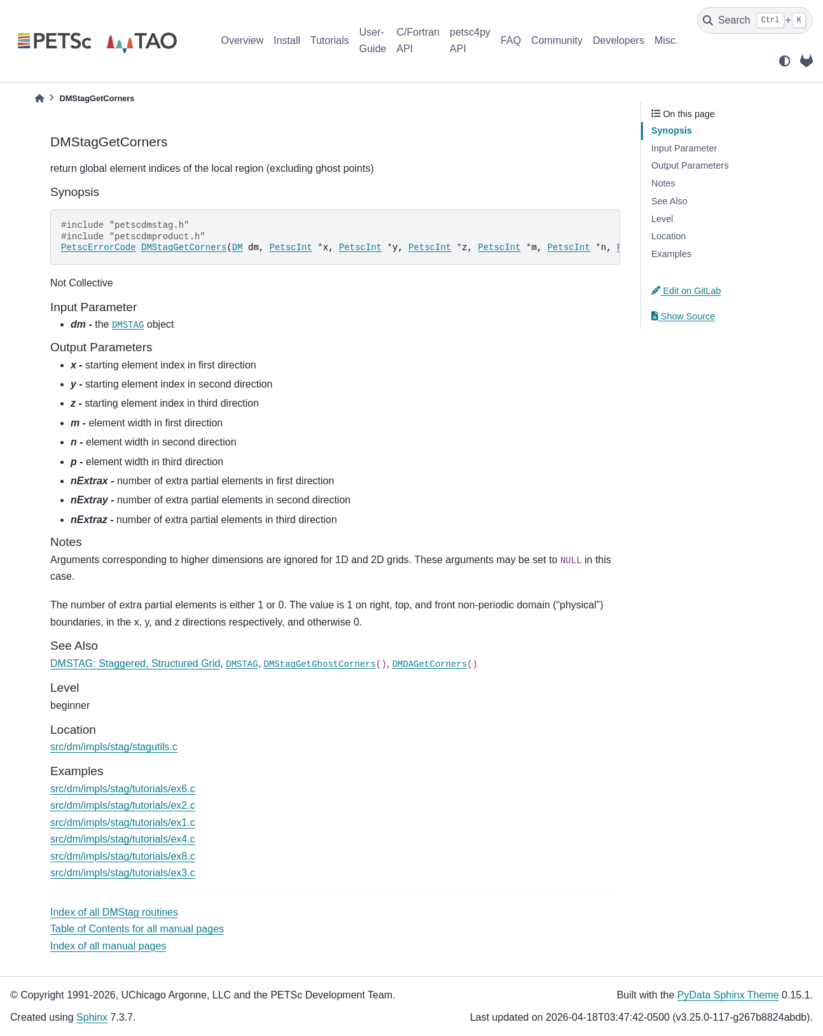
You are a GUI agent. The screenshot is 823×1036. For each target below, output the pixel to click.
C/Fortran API (417, 40)
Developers (618, 40)
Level (662, 219)
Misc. (666, 40)
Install (286, 40)
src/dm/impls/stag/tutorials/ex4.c (122, 839)
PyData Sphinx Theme (728, 995)
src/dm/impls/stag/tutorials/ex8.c (122, 856)
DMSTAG (128, 325)
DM (237, 247)
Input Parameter (684, 148)
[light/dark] (785, 61)
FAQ (511, 40)
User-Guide (373, 40)
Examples (671, 254)
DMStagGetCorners (183, 247)
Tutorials (329, 40)
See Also (669, 201)
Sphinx (91, 1017)
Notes (663, 183)
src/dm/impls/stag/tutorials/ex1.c (122, 822)
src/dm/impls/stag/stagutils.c (113, 746)
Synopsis (671, 130)
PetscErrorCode (98, 247)
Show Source (683, 316)
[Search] (755, 20)
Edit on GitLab (686, 291)
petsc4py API (470, 40)
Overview (242, 40)
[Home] (39, 98)
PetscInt (291, 247)
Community (557, 40)
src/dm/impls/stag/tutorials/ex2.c (122, 805)
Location (668, 236)
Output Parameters (690, 165)
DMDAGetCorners (429, 664)
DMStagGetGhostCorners (320, 664)
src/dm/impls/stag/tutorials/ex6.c (122, 788)
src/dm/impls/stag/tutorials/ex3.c (122, 872)
